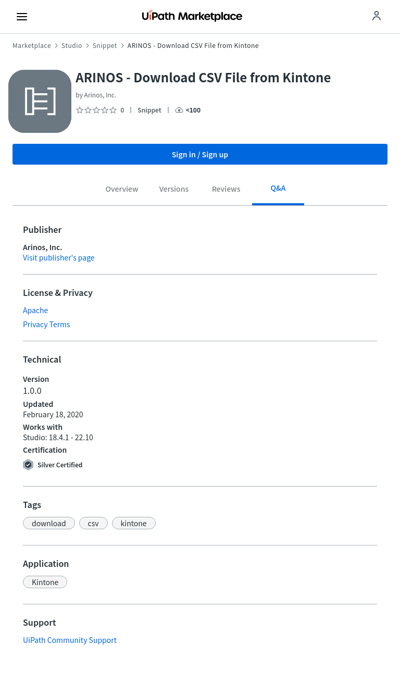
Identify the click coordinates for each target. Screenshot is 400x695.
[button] (49, 523)
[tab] (122, 190)
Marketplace (31, 45)
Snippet (105, 45)
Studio (71, 45)
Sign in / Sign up (200, 154)
